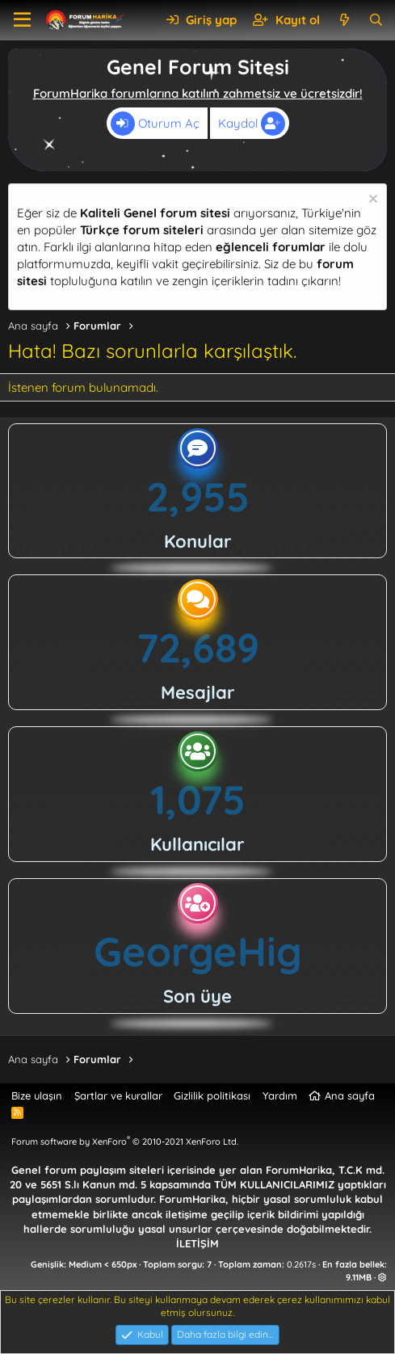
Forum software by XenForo (124, 1141)
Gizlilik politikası (212, 1095)
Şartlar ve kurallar (118, 1095)
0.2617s (301, 1264)
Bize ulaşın (36, 1095)
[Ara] (376, 20)
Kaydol (251, 123)
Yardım (280, 1095)
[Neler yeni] (343, 20)
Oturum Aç (155, 123)
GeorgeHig (198, 951)
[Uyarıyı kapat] (371, 200)
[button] (22, 20)
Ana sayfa (350, 1095)
